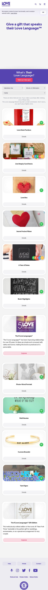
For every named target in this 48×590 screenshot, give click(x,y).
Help (9, 564)
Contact (38, 564)
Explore (24, 353)
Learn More (14, 13)
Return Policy (34, 577)
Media (24, 564)
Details (24, 137)
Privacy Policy (24, 577)
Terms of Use (14, 577)
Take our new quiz (24, 80)
